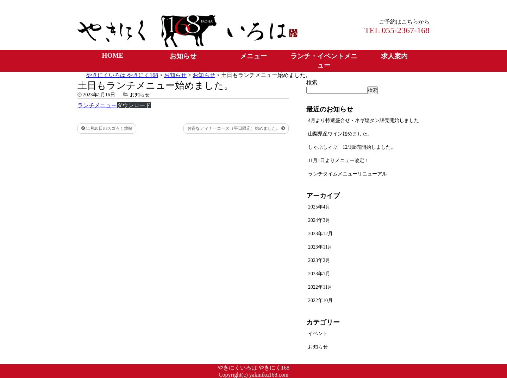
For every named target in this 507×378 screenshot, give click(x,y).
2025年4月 (319, 207)
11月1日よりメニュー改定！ (338, 160)
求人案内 (394, 56)
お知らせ (183, 56)
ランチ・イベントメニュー (323, 60)
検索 (312, 82)
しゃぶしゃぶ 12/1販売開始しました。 (352, 147)
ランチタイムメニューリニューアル (347, 174)
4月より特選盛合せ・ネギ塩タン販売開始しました (363, 120)
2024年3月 (319, 220)
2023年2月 (319, 260)
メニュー (253, 56)
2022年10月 (320, 300)
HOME (113, 55)
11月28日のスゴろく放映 (106, 128)
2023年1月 (319, 273)
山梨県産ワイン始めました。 (340, 133)
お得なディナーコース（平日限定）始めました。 (236, 128)
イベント (318, 333)
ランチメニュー (97, 105)
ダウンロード (134, 105)
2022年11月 (320, 287)
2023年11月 (320, 247)
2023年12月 (320, 233)
